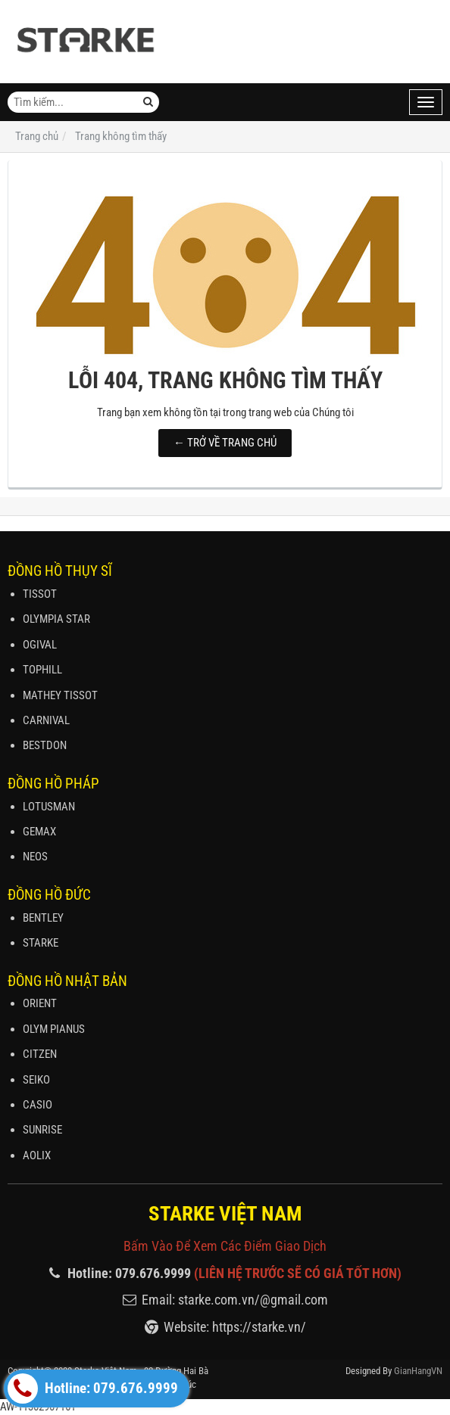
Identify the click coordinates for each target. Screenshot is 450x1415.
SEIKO (36, 1080)
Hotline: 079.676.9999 (93, 1388)
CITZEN (40, 1054)
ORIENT (40, 1003)
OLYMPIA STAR (56, 619)
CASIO (37, 1105)
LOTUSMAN (49, 806)
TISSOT (40, 594)
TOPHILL (42, 669)
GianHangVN (418, 1370)
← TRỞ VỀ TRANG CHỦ (225, 442)
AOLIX (37, 1155)
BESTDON (45, 745)
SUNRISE (42, 1130)
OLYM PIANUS (54, 1029)
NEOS (35, 856)
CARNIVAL (46, 720)
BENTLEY (43, 918)
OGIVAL (40, 645)
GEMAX (39, 831)
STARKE (40, 943)
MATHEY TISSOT (60, 695)
